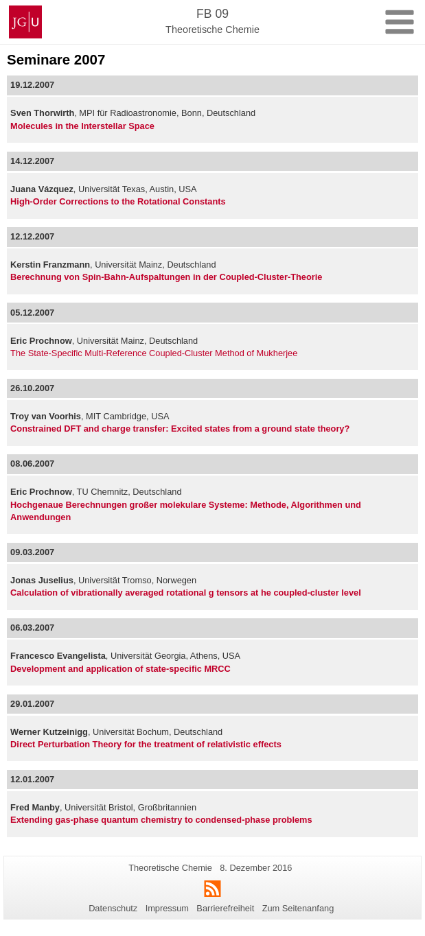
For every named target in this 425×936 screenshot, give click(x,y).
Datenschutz (113, 908)
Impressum (167, 908)
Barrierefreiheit (225, 908)
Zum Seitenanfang (298, 908)
